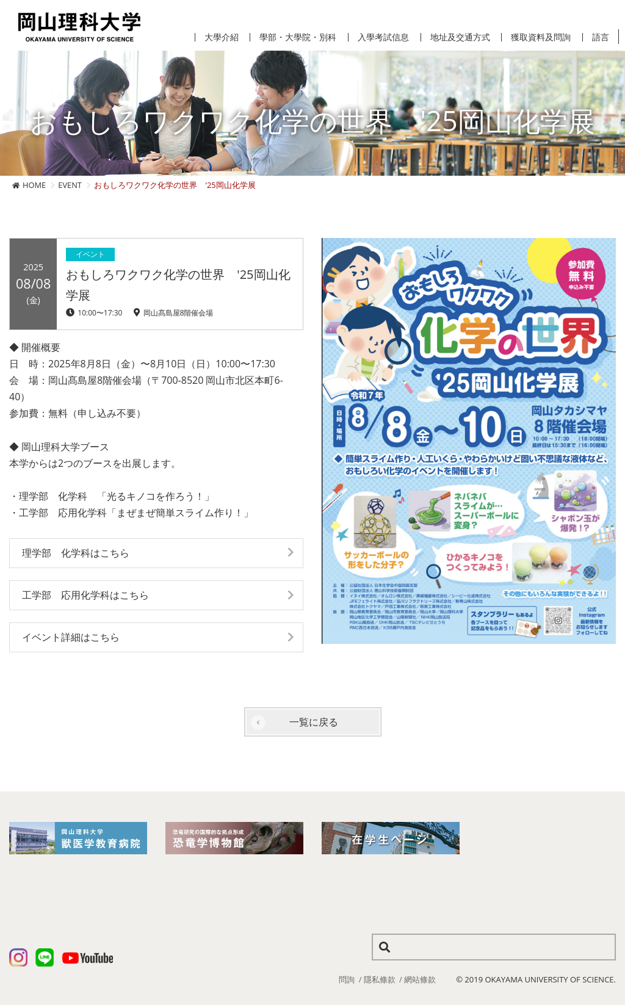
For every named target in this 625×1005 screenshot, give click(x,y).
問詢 (347, 979)
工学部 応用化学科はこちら (85, 595)
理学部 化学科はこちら (75, 553)
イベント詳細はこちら (71, 637)
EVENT (70, 184)
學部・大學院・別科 (297, 37)
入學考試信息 (383, 37)
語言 (600, 37)
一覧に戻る (313, 722)
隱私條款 (380, 979)
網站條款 (420, 979)
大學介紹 (221, 37)
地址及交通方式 (460, 37)
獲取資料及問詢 (541, 37)
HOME (34, 184)
